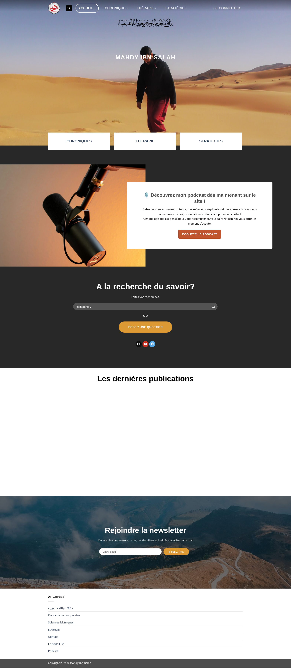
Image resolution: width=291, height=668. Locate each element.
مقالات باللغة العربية (60, 608)
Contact (53, 636)
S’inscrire (176, 551)
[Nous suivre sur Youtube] (146, 344)
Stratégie (176, 8)
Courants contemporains (64, 615)
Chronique (116, 8)
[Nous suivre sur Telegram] (152, 344)
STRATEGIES (211, 141)
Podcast (53, 651)
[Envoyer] (213, 306)
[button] (227, 8)
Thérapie (146, 8)
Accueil (87, 8)
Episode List (56, 644)
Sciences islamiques (60, 622)
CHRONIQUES (79, 141)
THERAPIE (145, 141)
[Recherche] (69, 8)
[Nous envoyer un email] (139, 344)
